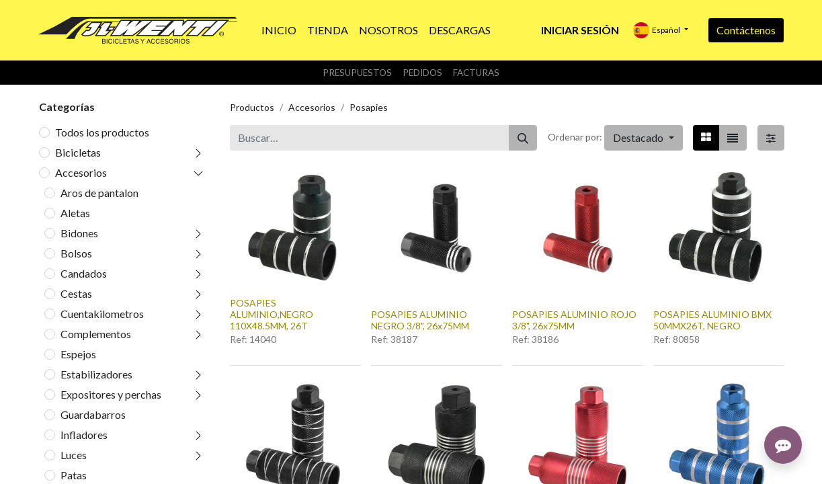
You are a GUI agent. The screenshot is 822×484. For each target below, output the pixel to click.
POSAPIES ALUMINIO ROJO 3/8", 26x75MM (574, 320)
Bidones (79, 233)
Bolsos (76, 253)
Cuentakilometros (102, 313)
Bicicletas (78, 152)
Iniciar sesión (580, 30)
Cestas (76, 293)
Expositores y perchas (110, 394)
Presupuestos (357, 72)
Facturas (476, 72)
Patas (73, 475)
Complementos (95, 333)
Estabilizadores (96, 374)
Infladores (84, 434)
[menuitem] (279, 30)
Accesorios (81, 172)
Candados (83, 273)
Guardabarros (93, 414)
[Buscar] (523, 138)
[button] (643, 138)
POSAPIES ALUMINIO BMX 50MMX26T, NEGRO (712, 320)
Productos (252, 107)
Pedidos (422, 72)
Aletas (75, 212)
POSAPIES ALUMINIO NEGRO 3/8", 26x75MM (420, 320)
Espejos (78, 354)
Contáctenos (746, 30)
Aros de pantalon (99, 192)
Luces (73, 454)
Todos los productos (102, 132)
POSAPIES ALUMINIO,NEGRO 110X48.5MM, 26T (271, 314)
